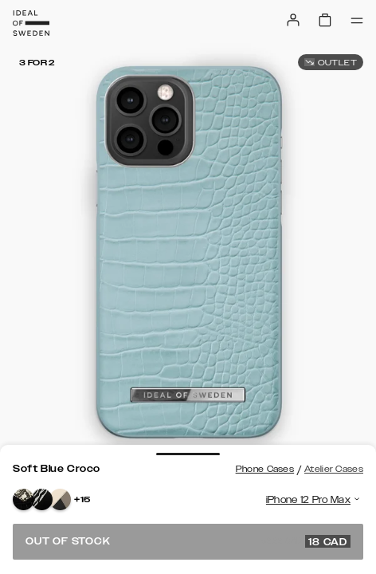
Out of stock (188, 541)
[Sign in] (293, 20)
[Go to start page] (31, 23)
